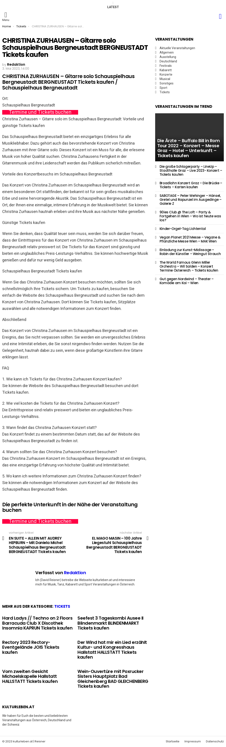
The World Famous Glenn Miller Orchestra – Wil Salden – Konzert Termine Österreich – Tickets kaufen (189, 266)
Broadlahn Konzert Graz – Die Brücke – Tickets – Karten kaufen (191, 185)
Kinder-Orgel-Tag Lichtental (183, 228)
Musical (165, 79)
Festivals (166, 65)
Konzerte (166, 74)
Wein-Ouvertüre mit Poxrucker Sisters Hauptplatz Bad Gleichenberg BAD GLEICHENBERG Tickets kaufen (112, 678)
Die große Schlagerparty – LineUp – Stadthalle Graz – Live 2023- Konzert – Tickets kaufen (191, 170)
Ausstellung (168, 57)
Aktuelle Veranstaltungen (177, 48)
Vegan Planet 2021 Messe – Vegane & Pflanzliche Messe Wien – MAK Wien (190, 239)
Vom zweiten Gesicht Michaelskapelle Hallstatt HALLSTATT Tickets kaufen (30, 676)
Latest (113, 5)
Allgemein (167, 52)
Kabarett (166, 70)
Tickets (62, 606)
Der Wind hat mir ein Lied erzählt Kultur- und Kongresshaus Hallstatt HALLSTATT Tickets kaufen (112, 649)
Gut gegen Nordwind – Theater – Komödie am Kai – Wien (187, 281)
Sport (163, 87)
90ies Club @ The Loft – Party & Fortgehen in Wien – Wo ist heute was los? (190, 216)
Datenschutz (215, 741)
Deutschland (168, 61)
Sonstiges (166, 83)
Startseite (172, 741)
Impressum (193, 741)
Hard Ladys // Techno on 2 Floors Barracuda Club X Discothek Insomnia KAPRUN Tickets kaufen (37, 623)
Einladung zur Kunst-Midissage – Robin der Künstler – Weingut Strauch (190, 252)
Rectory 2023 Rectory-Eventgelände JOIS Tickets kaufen (30, 647)
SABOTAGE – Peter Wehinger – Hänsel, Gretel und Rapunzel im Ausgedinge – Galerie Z (191, 199)
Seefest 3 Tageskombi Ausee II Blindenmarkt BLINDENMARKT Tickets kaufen (110, 623)
